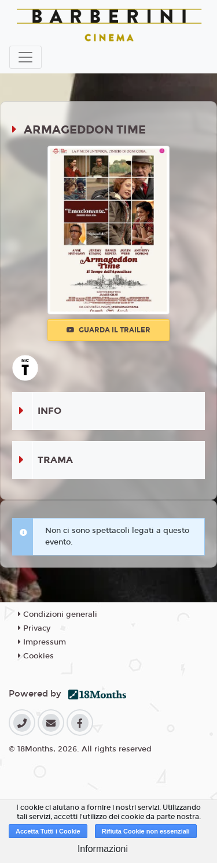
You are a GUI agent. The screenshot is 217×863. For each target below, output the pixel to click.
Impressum (42, 642)
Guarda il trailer (108, 330)
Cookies (36, 656)
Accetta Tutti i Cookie (48, 831)
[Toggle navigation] (25, 57)
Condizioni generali (57, 614)
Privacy (34, 628)
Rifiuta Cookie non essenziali (146, 831)
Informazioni (103, 849)
